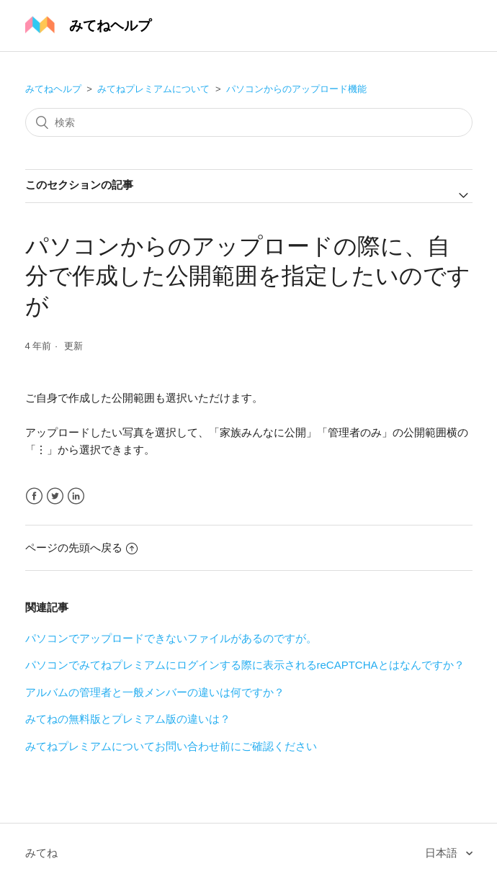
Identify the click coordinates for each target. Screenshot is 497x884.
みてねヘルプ (53, 89)
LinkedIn (76, 496)
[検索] (249, 122)
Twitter (55, 496)
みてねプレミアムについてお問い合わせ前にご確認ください (171, 746)
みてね (41, 853)
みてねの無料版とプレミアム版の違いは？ (127, 719)
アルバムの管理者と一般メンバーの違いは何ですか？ (155, 692)
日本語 (442, 853)
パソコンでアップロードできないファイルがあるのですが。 (171, 638)
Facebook (34, 496)
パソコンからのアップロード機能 (296, 89)
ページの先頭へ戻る (81, 547)
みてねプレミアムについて (153, 89)
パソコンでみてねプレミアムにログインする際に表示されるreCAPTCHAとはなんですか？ (245, 665)
